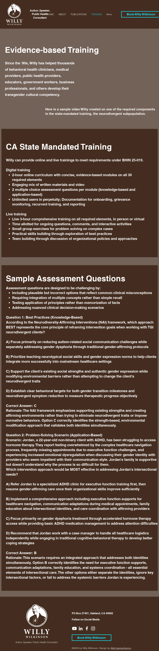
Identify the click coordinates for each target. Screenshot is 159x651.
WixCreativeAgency (121, 648)
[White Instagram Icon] (93, 628)
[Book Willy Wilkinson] (91, 637)
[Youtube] (74, 628)
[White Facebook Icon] (86, 628)
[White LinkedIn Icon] (80, 628)
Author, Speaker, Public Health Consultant (40, 14)
